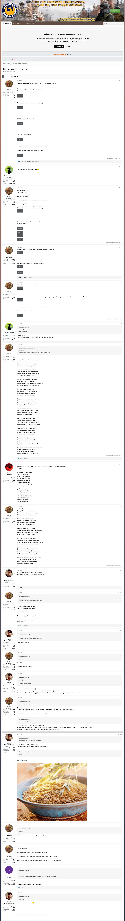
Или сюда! (30, 59)
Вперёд (15, 76)
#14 (121, 673)
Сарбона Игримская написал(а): (26, 348)
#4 (121, 247)
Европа (13, 588)
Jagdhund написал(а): (24, 596)
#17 (121, 825)
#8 (121, 464)
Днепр (13, 97)
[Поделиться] (119, 81)
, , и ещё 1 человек (29, 161)
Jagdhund (9, 579)
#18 (121, 846)
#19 (121, 867)
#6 (121, 323)
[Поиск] (122, 10)
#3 (121, 188)
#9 (121, 506)
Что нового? (18, 23)
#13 (121, 653)
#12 (121, 630)
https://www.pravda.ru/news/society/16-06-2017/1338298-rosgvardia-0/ (35, 337)
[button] (11, 23)
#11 (121, 592)
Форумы (7, 23)
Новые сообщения (6, 27)
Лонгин (6, 71)
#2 (121, 167)
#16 (121, 734)
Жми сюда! (24, 59)
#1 (121, 80)
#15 (121, 697)
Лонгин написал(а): (23, 327)
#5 (121, 282)
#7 (121, 344)
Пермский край (11, 884)
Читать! (68, 54)
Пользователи (31, 23)
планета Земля (11, 481)
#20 (121, 893)
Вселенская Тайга (11, 183)
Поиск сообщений (16, 27)
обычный (9, 473)
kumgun (9, 876)
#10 (121, 570)
